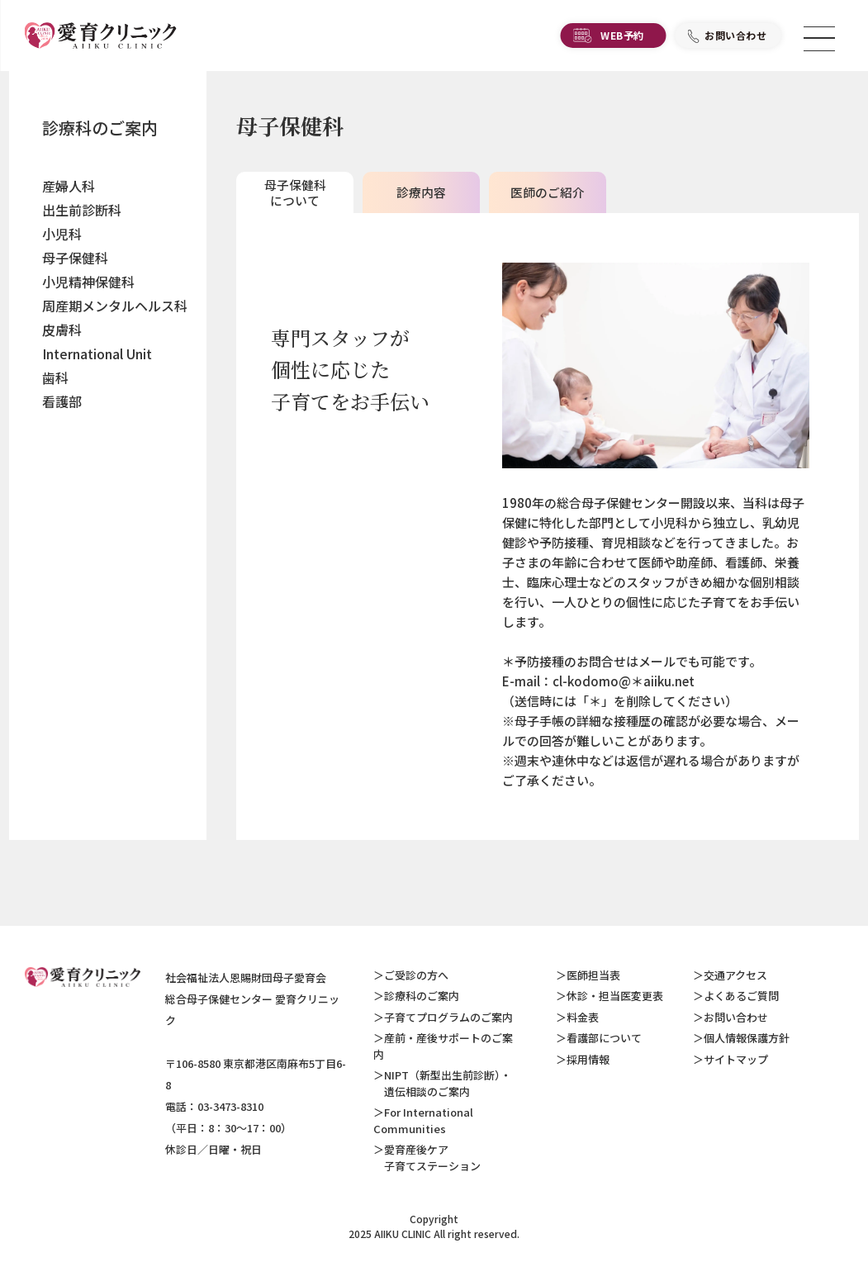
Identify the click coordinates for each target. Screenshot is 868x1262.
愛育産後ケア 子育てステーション (427, 1157)
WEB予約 (622, 38)
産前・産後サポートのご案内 (443, 1046)
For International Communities (423, 1120)
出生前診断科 (81, 210)
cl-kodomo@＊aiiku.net (624, 681)
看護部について (604, 1038)
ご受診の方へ (416, 975)
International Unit (97, 353)
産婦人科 (68, 186)
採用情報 (588, 1059)
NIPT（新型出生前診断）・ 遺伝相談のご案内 (442, 1083)
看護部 (62, 401)
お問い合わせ (735, 38)
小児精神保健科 (88, 282)
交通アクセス (735, 975)
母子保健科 (75, 258)
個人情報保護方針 (747, 1038)
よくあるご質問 (741, 995)
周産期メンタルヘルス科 (114, 306)
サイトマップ (736, 1059)
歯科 (55, 377)
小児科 (62, 234)
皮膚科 (62, 329)
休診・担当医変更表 (615, 995)
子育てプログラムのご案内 (448, 1017)
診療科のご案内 (100, 128)
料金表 (583, 1017)
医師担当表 (593, 975)
